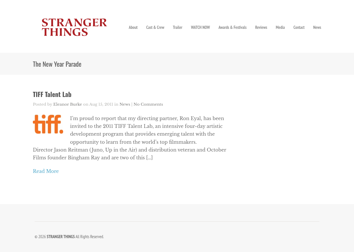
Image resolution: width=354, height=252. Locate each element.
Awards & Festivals (232, 27)
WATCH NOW (200, 27)
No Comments (148, 104)
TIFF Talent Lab (52, 94)
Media (280, 27)
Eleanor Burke (67, 104)
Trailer (177, 27)
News (317, 27)
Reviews (261, 27)
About (133, 27)
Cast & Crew (155, 27)
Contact (298, 27)
